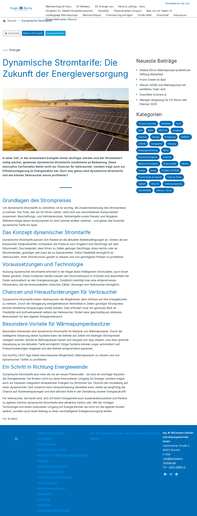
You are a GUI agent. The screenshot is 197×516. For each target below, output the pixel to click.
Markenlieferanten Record (53, 510)
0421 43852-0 (177, 467)
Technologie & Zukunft (150, 177)
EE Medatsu (44, 438)
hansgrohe (156, 143)
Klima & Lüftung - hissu (51, 449)
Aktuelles (166, 123)
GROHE (142, 143)
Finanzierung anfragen (51, 488)
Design (155, 137)
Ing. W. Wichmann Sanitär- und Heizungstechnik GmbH (125, 433)
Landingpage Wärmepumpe (54, 477)
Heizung (172, 143)
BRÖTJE (163, 130)
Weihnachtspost (47, 482)
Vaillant (141, 183)
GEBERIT (185, 137)
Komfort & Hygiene (147, 157)
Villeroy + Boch (164, 190)
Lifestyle (167, 157)
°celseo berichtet (147, 123)
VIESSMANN (144, 190)
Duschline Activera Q (153, 94)
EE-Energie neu (46, 444)
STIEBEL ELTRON (170, 170)
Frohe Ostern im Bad (153, 79)
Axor (178, 123)
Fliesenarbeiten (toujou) (52, 466)
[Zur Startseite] (23, 8)
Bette (150, 130)
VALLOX (155, 183)
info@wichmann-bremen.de (173, 460)
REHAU (185, 163)
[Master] (11, 21)
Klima (166, 150)
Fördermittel (44, 493)
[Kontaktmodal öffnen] (175, 3)
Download (43, 499)
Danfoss (142, 137)
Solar (153, 170)
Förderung (170, 137)
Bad (140, 130)
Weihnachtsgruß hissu (51, 433)
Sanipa (141, 170)
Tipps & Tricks (174, 177)
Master (94, 438)
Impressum (44, 504)
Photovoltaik (170, 163)
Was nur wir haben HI (50, 471)
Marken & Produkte (33, 33)
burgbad (177, 130)
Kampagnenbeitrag (148, 150)
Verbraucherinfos (55, 33)
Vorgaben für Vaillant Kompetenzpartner (62, 455)
